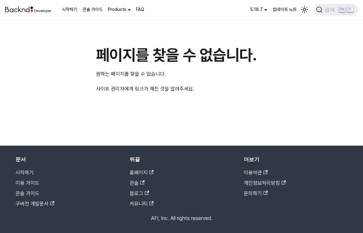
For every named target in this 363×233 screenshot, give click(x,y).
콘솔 (137, 183)
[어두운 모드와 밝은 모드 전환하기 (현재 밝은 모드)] (304, 10)
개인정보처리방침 (265, 183)
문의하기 (256, 193)
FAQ (140, 9)
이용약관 (256, 173)
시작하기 (69, 9)
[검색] (336, 10)
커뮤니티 (142, 204)
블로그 (139, 193)
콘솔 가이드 (92, 9)
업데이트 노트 (284, 9)
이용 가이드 (27, 183)
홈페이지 (142, 173)
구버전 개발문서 (35, 204)
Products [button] (117, 9)
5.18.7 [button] (256, 9)
